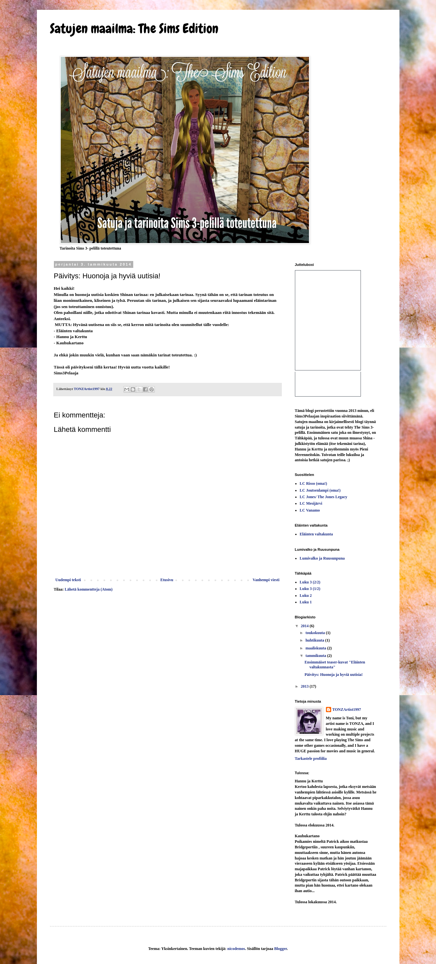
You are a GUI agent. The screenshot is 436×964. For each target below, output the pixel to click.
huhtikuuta (315, 640)
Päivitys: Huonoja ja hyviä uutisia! (333, 674)
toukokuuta (315, 632)
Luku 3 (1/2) (310, 588)
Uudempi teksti (68, 580)
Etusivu (166, 580)
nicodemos (236, 948)
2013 (305, 686)
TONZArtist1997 (346, 709)
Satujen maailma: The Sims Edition (134, 28)
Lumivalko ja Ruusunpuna (322, 558)
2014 (305, 626)
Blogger (280, 948)
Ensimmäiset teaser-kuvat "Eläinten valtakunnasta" (334, 664)
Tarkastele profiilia (311, 758)
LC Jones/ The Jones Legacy (323, 497)
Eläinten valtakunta (316, 534)
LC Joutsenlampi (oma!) (320, 490)
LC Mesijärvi (311, 503)
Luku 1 (306, 602)
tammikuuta (316, 655)
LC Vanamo (310, 510)
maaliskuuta (316, 648)
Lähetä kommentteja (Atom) (89, 589)
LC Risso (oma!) (313, 483)
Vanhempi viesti (266, 580)
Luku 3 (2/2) (310, 582)
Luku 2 (306, 595)
